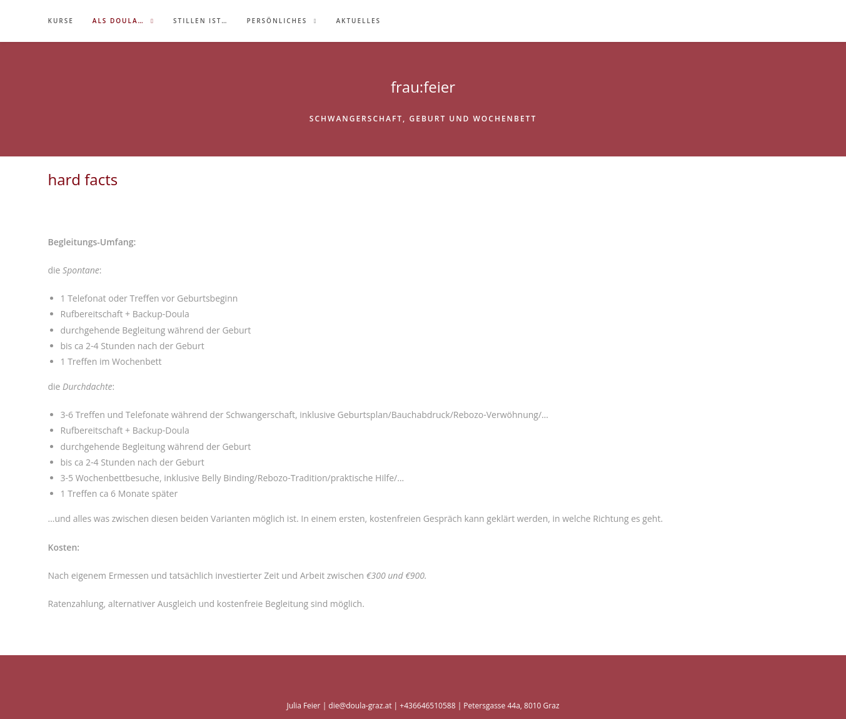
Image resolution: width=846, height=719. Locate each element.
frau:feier (423, 86)
